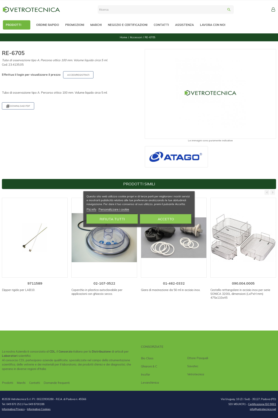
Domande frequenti (57, 383)
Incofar (145, 374)
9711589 (34, 283)
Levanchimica (150, 382)
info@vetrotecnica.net (263, 409)
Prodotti (7, 383)
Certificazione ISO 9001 (262, 404)
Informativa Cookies (39, 409)
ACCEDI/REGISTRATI (78, 74)
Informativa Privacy (13, 409)
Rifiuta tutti (112, 219)
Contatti (34, 383)
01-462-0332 (174, 283)
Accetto (166, 219)
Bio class (147, 358)
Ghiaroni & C (149, 366)
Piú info (91, 209)
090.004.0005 (243, 283)
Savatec (192, 366)
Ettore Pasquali (197, 358)
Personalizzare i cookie (113, 209)
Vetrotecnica (195, 374)
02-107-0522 (104, 283)
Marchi (21, 383)
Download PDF (18, 106)
